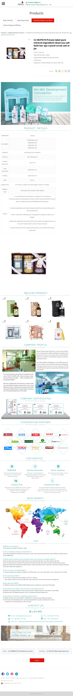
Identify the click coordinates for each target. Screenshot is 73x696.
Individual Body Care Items (42, 20)
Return (37, 660)
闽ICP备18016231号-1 (36, 694)
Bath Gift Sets (8, 20)
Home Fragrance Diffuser (12, 25)
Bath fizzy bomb (23, 20)
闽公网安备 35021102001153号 (12, 683)
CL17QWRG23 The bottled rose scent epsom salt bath (26, 651)
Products (3, 33)
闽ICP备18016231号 (7, 681)
